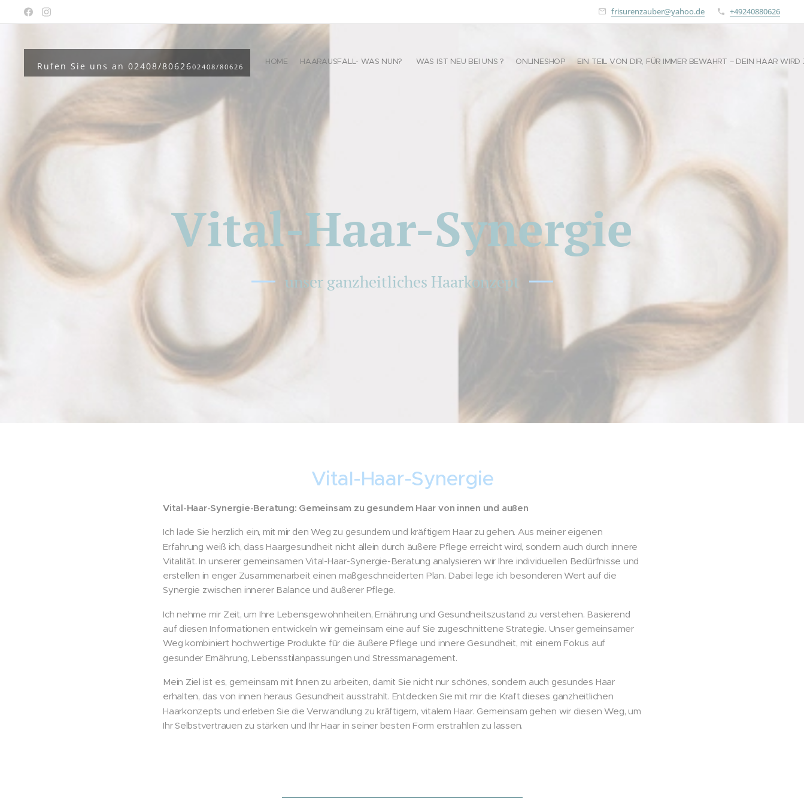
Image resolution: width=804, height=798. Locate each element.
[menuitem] (664, 63)
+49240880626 (755, 11)
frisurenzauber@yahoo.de (658, 11)
